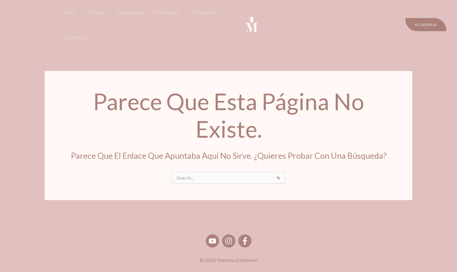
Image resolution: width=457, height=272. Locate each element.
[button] (425, 24)
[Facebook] (244, 241)
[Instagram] (228, 241)
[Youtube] (212, 241)
